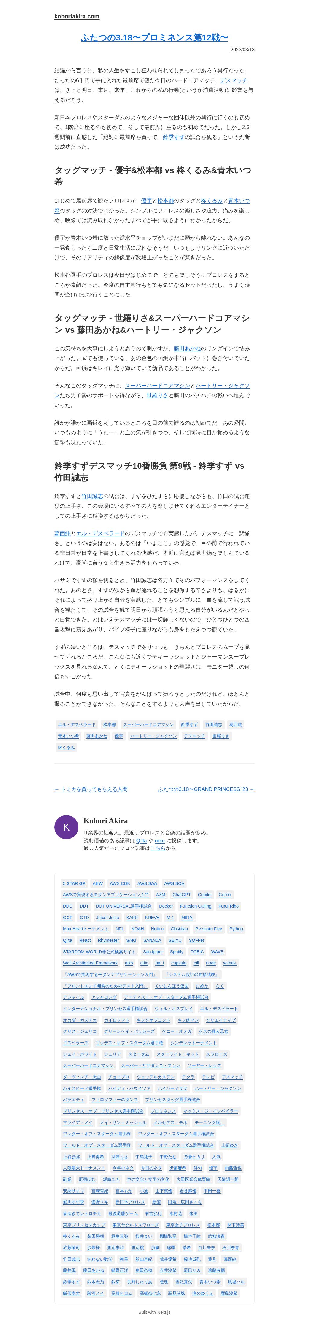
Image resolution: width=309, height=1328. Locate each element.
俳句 (197, 1167)
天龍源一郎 (228, 1179)
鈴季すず (174, 137)
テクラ (188, 1076)
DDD (67, 906)
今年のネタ (123, 1167)
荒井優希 (168, 1259)
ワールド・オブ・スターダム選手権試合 (176, 1145)
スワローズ (216, 1054)
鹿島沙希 (229, 1293)
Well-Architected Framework (90, 962)
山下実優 (163, 1190)
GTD (84, 917)
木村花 (175, 1213)
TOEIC (197, 951)
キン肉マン (188, 1020)
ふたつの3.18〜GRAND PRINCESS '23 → (206, 789)
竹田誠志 (92, 496)
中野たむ (168, 1156)
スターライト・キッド (178, 1054)
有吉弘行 (153, 1213)
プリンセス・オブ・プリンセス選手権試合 (103, 1111)
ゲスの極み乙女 (213, 1031)
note (160, 841)
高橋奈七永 (150, 1293)
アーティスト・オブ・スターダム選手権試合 (166, 997)
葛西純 (62, 533)
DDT (84, 906)
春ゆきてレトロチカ (82, 1213)
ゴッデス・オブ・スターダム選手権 (129, 1042)
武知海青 (216, 1236)
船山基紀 (143, 1259)
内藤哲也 (233, 1167)
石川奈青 (230, 1247)
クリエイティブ (221, 1020)
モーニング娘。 (209, 1122)
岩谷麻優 (188, 1190)
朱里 (193, 1213)
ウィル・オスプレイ (174, 1008)
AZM (160, 894)
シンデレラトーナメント (193, 1042)
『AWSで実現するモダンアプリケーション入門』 (110, 974)
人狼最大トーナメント (84, 1167)
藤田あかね (187, 348)
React (85, 940)
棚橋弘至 (168, 1236)
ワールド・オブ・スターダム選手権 (97, 1145)
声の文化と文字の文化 (148, 1179)
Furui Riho (228, 906)
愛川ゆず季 (73, 1202)
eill (196, 962)
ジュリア (112, 1054)
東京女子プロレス (183, 1225)
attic (144, 962)
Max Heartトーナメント (86, 928)
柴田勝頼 (95, 1236)
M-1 (170, 917)
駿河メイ (95, 1293)
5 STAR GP (74, 883)
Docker (166, 906)
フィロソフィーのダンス (114, 1099)
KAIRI (132, 917)
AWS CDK (120, 883)
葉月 (212, 1259)
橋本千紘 (192, 1236)
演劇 (155, 1247)
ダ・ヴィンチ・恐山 (82, 1076)
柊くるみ (212, 201)
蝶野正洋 (119, 1270)
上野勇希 (95, 1156)
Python (236, 928)
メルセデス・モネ (170, 1122)
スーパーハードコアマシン (157, 386)
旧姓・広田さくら (185, 1202)
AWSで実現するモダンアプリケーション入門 (106, 894)
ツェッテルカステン (156, 1076)
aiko (129, 962)
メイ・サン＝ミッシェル (123, 1122)
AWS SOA (174, 883)
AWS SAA (147, 883)
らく (220, 985)
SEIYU (175, 940)
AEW (98, 883)
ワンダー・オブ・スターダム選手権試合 (176, 1133)
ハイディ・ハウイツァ (129, 1088)
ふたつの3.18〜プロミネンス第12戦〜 (154, 37)
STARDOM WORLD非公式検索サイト (99, 951)
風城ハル (236, 1281)
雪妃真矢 (183, 1281)
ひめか (202, 985)
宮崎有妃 (99, 1190)
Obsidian (179, 928)
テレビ (208, 1076)
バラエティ (73, 1099)
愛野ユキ (99, 1202)
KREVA (152, 917)
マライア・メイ (78, 1122)
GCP (67, 917)
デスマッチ (233, 80)
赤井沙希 (168, 1270)
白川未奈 (206, 1247)
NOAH (137, 928)
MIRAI (187, 917)
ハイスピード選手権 (82, 1088)
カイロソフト (116, 1020)
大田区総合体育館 (193, 1179)
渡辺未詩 (115, 1247)
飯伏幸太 (71, 1293)
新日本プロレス (130, 1202)
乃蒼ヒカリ (194, 1156)
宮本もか (124, 1190)
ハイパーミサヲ (172, 1088)
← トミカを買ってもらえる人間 (91, 789)
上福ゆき (229, 1145)
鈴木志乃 (95, 1281)
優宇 (146, 201)
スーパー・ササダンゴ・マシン (150, 1065)
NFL (120, 928)
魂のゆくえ (202, 1293)
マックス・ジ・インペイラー (210, 1111)
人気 (216, 1156)
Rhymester (108, 940)
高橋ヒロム (121, 1293)
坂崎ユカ (111, 1179)
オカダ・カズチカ (80, 1020)
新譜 (156, 1202)
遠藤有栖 (216, 1270)
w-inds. (230, 962)
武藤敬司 (71, 1247)
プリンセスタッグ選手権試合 (172, 1099)
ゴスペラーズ (75, 1042)
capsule (178, 962)
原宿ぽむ (87, 1179)
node (211, 962)
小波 (144, 1190)
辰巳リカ (192, 1270)
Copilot (205, 894)
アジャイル (73, 997)
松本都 (166, 201)
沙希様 (93, 1247)
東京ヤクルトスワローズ (136, 1225)
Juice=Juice (107, 917)
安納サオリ (73, 1190)
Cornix (225, 894)
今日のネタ (151, 1167)
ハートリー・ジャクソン (153, 736)
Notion (157, 928)
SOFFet (196, 940)
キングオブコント (153, 1020)
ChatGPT (182, 894)
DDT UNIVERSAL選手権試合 (124, 906)
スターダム (138, 1054)
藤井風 (69, 1270)
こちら (158, 848)
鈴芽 (115, 1281)
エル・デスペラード (100, 533)
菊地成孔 (192, 1259)
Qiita (141, 841)
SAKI (131, 940)
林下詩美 (235, 1225)
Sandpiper (153, 951)
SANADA (152, 940)
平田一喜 (212, 1190)
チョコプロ (118, 1076)
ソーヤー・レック (204, 1065)
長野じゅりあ (139, 1281)
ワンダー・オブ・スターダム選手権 (97, 1133)
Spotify (176, 951)
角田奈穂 (143, 1270)
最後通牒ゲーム (123, 1213)
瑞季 (171, 1247)
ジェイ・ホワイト (80, 1054)
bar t (159, 962)
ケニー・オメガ (177, 1031)
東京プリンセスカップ (84, 1225)
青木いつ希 (68, 736)
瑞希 (187, 1247)
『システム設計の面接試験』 (191, 974)
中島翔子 (143, 1156)
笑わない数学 (100, 1259)
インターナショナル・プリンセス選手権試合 (105, 1008)
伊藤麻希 (177, 1167)
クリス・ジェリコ (80, 1031)
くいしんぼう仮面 (172, 985)
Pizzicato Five (208, 928)
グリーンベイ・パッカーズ (129, 1031)
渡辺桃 (137, 1247)
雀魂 (164, 1281)
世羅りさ (157, 395)
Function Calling (196, 906)
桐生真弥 (119, 1236)
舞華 (124, 1259)
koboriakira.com (77, 16)
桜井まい (143, 1236)
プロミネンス (163, 1111)
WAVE (217, 951)
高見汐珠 (176, 1293)
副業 (67, 1179)
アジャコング (104, 997)
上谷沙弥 (71, 1156)
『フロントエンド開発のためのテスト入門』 (105, 985)
